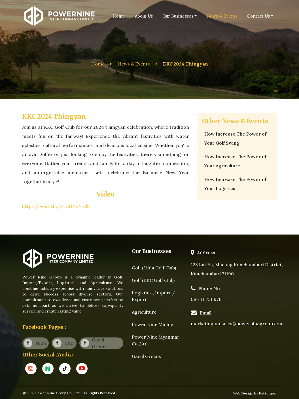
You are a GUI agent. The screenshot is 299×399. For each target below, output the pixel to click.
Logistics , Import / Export (153, 296)
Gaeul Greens (146, 356)
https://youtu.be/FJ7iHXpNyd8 (56, 206)
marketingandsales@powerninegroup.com (237, 323)
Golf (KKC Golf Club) (153, 280)
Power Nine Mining (152, 324)
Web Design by (246, 393)
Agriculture (144, 312)
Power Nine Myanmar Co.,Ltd (155, 340)
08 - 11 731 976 (206, 299)
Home (98, 64)
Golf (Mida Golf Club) (154, 268)
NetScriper (268, 393)
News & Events (134, 64)
